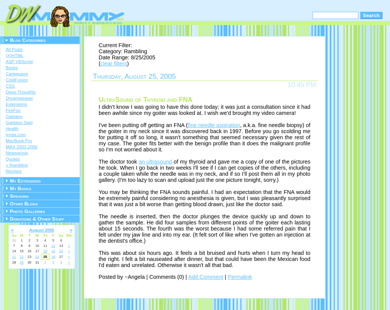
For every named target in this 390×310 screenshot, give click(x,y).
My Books (20, 188)
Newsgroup (17, 153)
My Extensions (25, 181)
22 (22, 257)
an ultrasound (155, 162)
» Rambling (17, 165)
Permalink (240, 277)
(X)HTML (15, 55)
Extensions (16, 104)
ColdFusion (17, 80)
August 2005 (41, 230)
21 (14, 257)
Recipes (14, 171)
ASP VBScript (19, 61)
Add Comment (205, 277)
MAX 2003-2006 (21, 147)
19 (53, 251)
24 (37, 257)
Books (12, 67)
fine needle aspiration (214, 125)
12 (53, 246)
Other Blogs (24, 204)
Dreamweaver (19, 98)
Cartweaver (17, 74)
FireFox (13, 110)
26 (53, 257)
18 (45, 251)
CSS (10, 86)
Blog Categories (28, 40)
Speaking (19, 196)
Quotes (13, 159)
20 (61, 251)
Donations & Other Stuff (37, 219)
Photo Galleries (27, 211)
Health (12, 128)
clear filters (114, 63)
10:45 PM (302, 85)
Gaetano (14, 116)
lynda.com (16, 134)
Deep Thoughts (21, 92)
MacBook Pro (19, 140)
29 (22, 262)
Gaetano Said (19, 122)
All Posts (14, 49)
